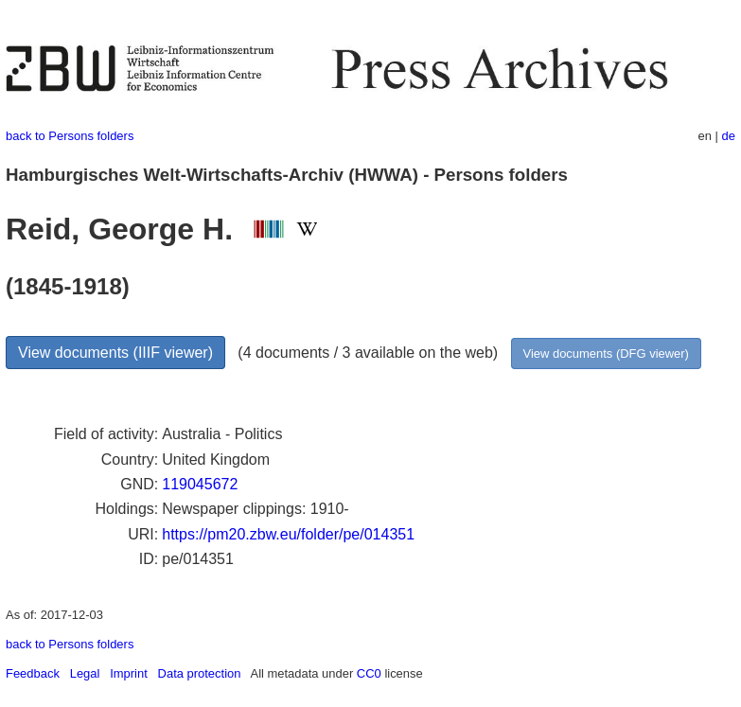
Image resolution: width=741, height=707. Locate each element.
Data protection (199, 673)
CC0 (369, 673)
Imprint (129, 673)
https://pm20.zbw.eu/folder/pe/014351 (288, 534)
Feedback (33, 673)
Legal (85, 673)
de (728, 136)
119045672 (200, 484)
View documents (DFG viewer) (606, 353)
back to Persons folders (69, 136)
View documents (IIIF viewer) (115, 353)
